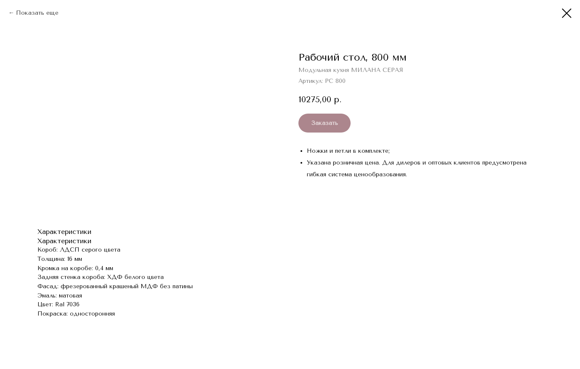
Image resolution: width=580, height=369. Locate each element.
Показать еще (37, 12)
